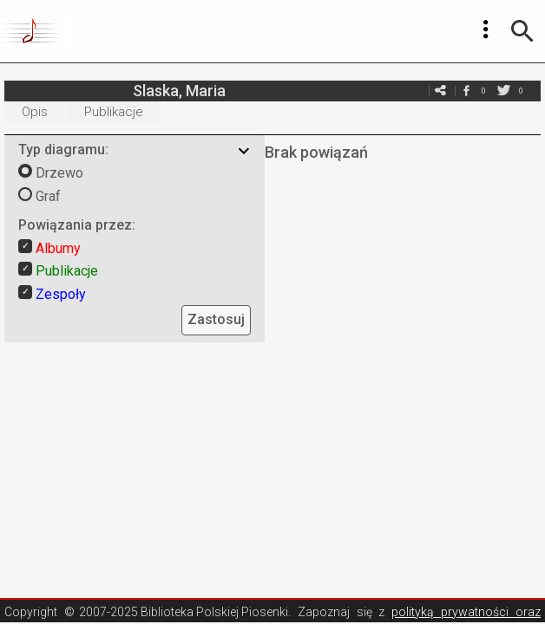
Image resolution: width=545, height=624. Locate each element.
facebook (466, 91)
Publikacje (113, 112)
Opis (35, 112)
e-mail (440, 91)
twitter (503, 91)
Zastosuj (216, 319)
